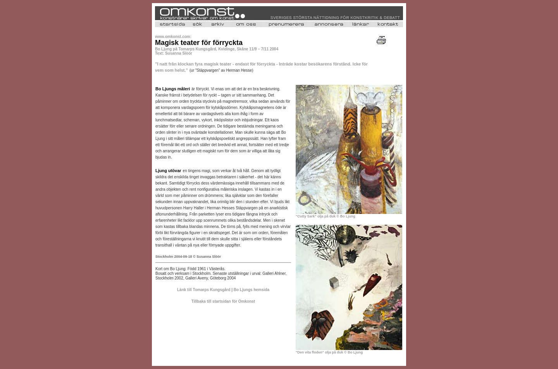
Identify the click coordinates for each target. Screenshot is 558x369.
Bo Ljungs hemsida (251, 290)
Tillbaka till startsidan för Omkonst (223, 301)
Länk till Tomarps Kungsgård (204, 290)
